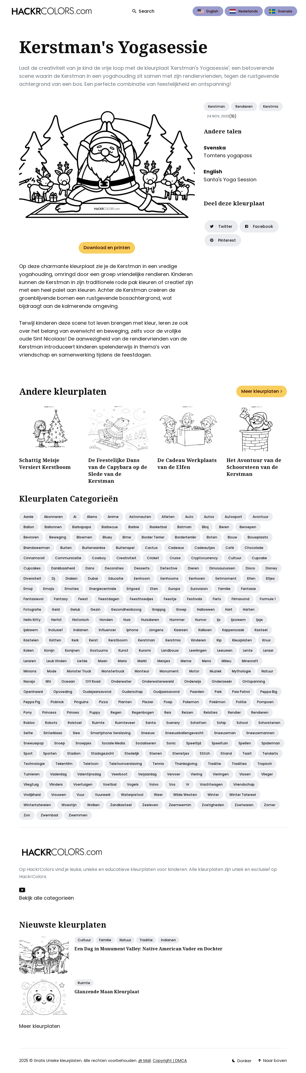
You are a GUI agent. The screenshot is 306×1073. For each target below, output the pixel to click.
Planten (125, 702)
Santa (151, 722)
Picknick (57, 702)
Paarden (197, 691)
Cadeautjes (205, 547)
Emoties (72, 588)
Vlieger (267, 774)
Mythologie (241, 671)
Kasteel (261, 630)
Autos (209, 516)
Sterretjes (180, 753)
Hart (228, 609)
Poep (168, 702)
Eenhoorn (142, 578)
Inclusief (55, 630)
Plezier (147, 702)
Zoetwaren (244, 805)
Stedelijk (132, 753)
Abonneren (53, 516)
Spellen (244, 743)
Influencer (107, 630)
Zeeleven (150, 805)
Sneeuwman (225, 733)
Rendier (234, 712)
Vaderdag (58, 774)
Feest (83, 599)
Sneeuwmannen (260, 733)
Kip (219, 640)
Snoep (59, 743)
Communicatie (68, 558)
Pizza (103, 702)
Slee (76, 733)
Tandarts (270, 753)
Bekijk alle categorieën (46, 897)
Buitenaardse (93, 547)
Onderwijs (192, 681)
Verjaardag (147, 774)
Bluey (107, 537)
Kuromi (145, 650)
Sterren (155, 753)
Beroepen (248, 527)
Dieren (193, 568)
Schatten (198, 722)
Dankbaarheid (63, 568)
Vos (172, 784)
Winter (213, 794)
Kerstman (216, 106)
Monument (169, 671)
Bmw (127, 537)
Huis (127, 619)
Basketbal (158, 527)
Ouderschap (132, 691)
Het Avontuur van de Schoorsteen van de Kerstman (254, 467)
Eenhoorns (169, 578)
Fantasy (61, 599)
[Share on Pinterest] (222, 240)
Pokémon (217, 702)
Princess (49, 712)
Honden (106, 619)
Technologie (34, 763)
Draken (71, 578)
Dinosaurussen (222, 568)
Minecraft (250, 661)
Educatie (115, 578)
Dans (89, 568)
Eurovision (199, 588)
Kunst (123, 650)
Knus (266, 640)
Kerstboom (118, 640)
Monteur (142, 671)
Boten (212, 537)
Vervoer (173, 774)
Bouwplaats (258, 537)
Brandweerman (37, 547)
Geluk (75, 609)
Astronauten (140, 516)
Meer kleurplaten (261, 391)
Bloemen (84, 537)
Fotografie (32, 609)
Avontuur (260, 516)
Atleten (168, 516)
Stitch (205, 753)
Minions (30, 671)
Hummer (177, 619)
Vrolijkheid (32, 794)
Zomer (269, 805)
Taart (247, 753)
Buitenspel (125, 547)
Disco (250, 568)
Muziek (215, 671)
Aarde (28, 516)
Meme (186, 661)
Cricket (153, 558)
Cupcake (259, 558)
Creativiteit (126, 558)
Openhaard (33, 691)
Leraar (268, 650)
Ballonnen (53, 527)
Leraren (30, 661)
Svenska (280, 11)
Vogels (133, 784)
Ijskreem (31, 630)
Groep (181, 609)
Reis (167, 712)
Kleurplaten (242, 640)
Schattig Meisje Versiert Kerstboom (45, 463)
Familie (224, 588)
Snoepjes (83, 743)
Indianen (80, 630)
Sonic (171, 743)
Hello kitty (32, 619)
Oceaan (68, 681)
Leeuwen (224, 650)
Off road (92, 681)
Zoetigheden (213, 805)
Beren (224, 527)
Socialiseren (146, 743)
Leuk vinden (56, 661)
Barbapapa (81, 527)
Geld (56, 609)
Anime (113, 516)
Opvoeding (62, 691)
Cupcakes (32, 568)
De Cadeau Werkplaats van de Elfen (187, 463)
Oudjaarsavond (166, 691)
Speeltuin (220, 743)
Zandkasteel (121, 805)
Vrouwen (58, 794)
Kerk (75, 640)
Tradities (239, 763)
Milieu (226, 661)
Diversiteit (32, 578)
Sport (28, 753)
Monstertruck (113, 671)
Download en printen (107, 247)
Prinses (73, 712)
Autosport (233, 516)
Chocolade (254, 547)
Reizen (187, 712)
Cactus (151, 547)
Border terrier (153, 537)
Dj (53, 578)
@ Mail (144, 1060)
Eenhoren (197, 578)
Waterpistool (132, 794)
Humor (200, 619)
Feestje (170, 599)
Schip (221, 722)
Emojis (48, 588)
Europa (174, 588)
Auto (189, 516)
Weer (158, 794)
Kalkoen (205, 630)
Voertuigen (82, 784)
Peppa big (268, 691)
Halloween (206, 609)
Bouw (232, 537)
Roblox (29, 722)
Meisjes (163, 661)
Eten (154, 588)
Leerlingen (198, 650)
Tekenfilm (63, 763)
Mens (206, 661)
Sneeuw (148, 733)
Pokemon (191, 702)
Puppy (95, 712)
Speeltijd (193, 743)
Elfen (251, 578)
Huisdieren (150, 619)
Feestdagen (108, 599)
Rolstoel (75, 722)
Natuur (267, 671)
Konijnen (72, 650)
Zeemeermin (180, 805)
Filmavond (240, 599)
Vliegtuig (31, 784)
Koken (29, 650)
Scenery (173, 722)
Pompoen (265, 702)
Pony (28, 712)
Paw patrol (241, 691)
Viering (196, 774)
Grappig (158, 609)
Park (218, 691)
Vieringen (221, 774)
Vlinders (56, 784)
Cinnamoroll (34, 558)
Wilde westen (185, 794)
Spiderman (270, 743)
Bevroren (31, 537)
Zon (27, 815)
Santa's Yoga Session (230, 179)
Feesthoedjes (141, 599)
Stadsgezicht (102, 753)
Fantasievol (33, 599)
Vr (187, 784)
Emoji (28, 588)
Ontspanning (253, 681)
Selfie (28, 733)
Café (229, 547)
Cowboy (99, 558)
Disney (271, 568)
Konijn (49, 650)
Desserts (142, 568)
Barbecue (110, 527)
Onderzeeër (222, 681)
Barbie (133, 527)
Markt (142, 661)
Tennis (158, 763)
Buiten (66, 547)
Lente (248, 650)
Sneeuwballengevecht (184, 733)
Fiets (217, 599)
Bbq (205, 527)
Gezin (95, 609)
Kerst (93, 640)
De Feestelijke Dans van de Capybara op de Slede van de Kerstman (117, 470)
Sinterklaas (52, 733)
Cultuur (234, 558)
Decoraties (114, 568)
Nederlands (244, 11)
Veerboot (119, 774)
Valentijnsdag (89, 774)
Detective (168, 568)
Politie (241, 702)
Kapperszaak (233, 630)
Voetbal (109, 784)
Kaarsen (181, 630)
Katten (55, 640)
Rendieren (259, 712)
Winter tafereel (242, 794)
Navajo (29, 681)
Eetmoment (226, 578)
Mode (51, 671)
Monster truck (79, 671)
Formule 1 (268, 599)
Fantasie (248, 588)
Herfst (56, 619)
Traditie (214, 763)
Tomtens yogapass (228, 155)
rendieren (244, 106)
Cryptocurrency (204, 558)
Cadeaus (176, 547)
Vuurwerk (102, 794)
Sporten (50, 753)
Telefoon (90, 763)
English (208, 11)
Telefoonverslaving (125, 763)
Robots (51, 722)
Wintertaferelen (37, 805)
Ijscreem (238, 619)
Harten (249, 609)
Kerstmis (270, 106)
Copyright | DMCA (170, 1060)
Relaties (210, 712)
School (242, 722)
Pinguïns (81, 702)
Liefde (82, 661)
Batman (184, 527)
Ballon (29, 527)
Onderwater (121, 681)
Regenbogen (143, 712)
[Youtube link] (22, 890)
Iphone (132, 630)
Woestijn (69, 805)
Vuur (80, 794)
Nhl (48, 681)
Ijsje (259, 619)
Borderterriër (185, 537)
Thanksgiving (186, 763)
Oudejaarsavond (97, 691)
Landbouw (170, 650)
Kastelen (31, 640)
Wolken (93, 805)
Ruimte (98, 722)
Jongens (156, 630)
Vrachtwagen (211, 784)
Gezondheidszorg (126, 609)
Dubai (93, 578)
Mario (122, 661)
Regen (116, 712)
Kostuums (99, 650)
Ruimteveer (125, 722)
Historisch (80, 619)
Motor (194, 671)
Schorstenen (269, 722)
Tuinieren (32, 774)
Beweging (57, 537)
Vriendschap (244, 784)
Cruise (175, 558)
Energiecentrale (102, 588)
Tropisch (264, 763)
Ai (74, 516)
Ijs (219, 619)
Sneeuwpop (34, 743)
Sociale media (113, 743)
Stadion (74, 753)
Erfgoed (133, 588)
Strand (226, 753)
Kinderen (198, 640)
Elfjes (270, 578)
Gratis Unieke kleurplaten (58, 1060)
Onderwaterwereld (158, 681)
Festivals (194, 599)
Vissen (245, 774)
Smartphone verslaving (110, 733)
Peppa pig (32, 702)
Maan (102, 661)
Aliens (92, 516)
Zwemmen (78, 815)
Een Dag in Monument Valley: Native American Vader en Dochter (148, 949)
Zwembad (49, 815)
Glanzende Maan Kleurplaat (106, 992)
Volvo (154, 784)
